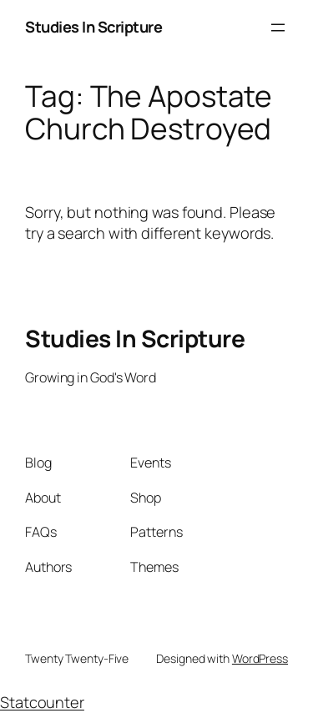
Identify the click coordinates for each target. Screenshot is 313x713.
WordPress (260, 658)
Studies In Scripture (93, 27)
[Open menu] (278, 28)
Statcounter (42, 702)
